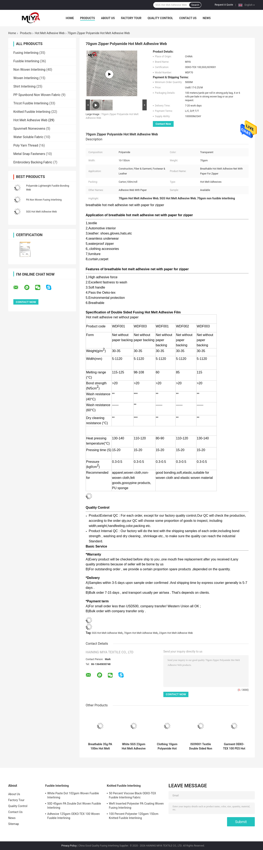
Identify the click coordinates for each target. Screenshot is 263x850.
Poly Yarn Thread (25, 145)
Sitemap (13, 824)
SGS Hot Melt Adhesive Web (41, 211)
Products (87, 18)
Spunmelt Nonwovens (29, 129)
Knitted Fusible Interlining (31, 112)
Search (195, 4)
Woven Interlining (26, 78)
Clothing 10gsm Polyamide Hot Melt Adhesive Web (167, 746)
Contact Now (163, 123)
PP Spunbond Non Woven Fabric (36, 95)
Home (70, 18)
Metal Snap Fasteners (29, 154)
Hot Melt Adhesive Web (50, 33)
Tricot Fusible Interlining (30, 103)
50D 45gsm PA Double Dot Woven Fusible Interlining (74, 805)
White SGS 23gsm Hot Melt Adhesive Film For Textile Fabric (134, 746)
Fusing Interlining (25, 53)
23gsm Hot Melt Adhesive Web (176, 633)
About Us (108, 18)
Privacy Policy (69, 845)
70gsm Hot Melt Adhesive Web (141, 633)
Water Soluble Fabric (28, 137)
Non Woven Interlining (29, 70)
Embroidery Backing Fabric (32, 162)
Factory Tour (131, 18)
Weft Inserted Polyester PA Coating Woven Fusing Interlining (136, 805)
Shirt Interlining (24, 86)
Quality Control (160, 18)
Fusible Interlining (26, 61)
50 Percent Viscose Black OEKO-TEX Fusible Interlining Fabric (132, 795)
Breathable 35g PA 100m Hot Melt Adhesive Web (100, 746)
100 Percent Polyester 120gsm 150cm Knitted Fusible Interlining (133, 816)
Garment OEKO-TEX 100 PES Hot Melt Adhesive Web (234, 746)
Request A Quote (224, 4)
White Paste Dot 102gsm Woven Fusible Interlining (73, 795)
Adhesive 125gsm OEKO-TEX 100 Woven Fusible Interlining (73, 816)
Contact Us (187, 18)
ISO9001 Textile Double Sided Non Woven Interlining (200, 746)
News (207, 18)
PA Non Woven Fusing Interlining (44, 199)
